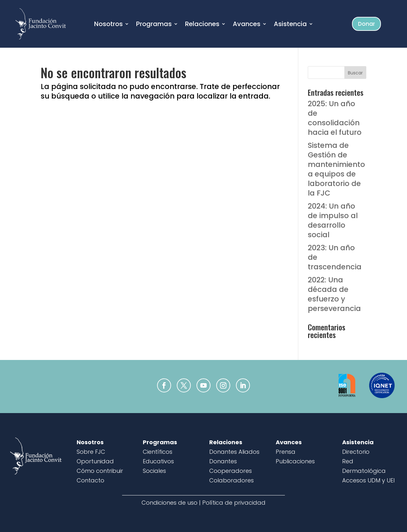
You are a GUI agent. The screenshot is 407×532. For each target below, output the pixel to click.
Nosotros (108, 25)
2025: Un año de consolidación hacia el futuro (335, 118)
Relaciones (202, 25)
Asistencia (290, 25)
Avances (246, 25)
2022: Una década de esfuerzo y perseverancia (334, 294)
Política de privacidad (234, 503)
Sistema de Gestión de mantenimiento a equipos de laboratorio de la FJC (336, 169)
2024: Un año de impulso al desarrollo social (333, 220)
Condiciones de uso (169, 503)
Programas (154, 25)
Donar (366, 24)
